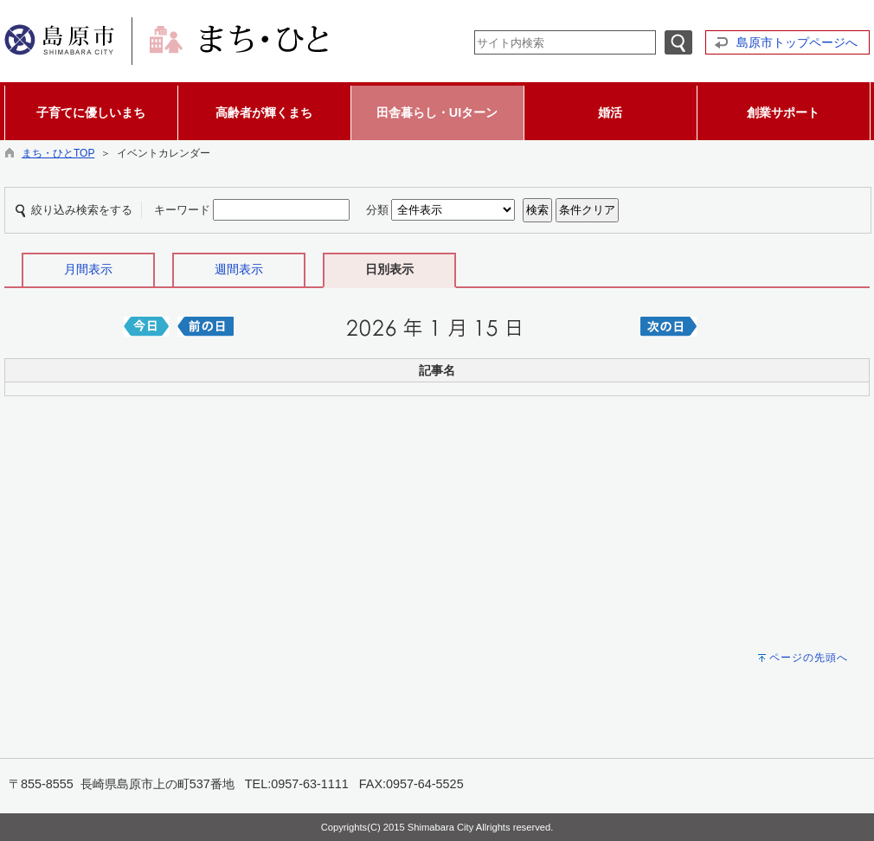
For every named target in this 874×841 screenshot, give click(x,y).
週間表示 (239, 269)
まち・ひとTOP (58, 153)
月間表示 (88, 269)
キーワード (182, 209)
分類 (377, 209)
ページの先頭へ (808, 657)
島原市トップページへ (797, 42)
